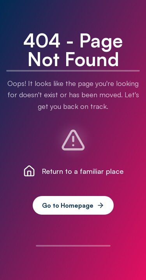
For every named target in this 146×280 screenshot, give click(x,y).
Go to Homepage (73, 205)
